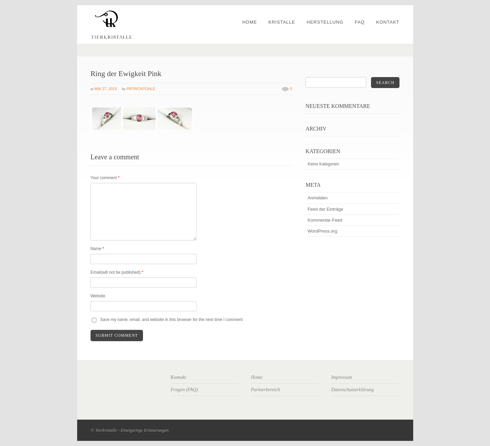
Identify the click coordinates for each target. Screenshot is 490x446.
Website (98, 296)
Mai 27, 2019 (105, 89)
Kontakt (387, 22)
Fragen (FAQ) (184, 389)
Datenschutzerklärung (352, 389)
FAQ (360, 22)
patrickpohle (141, 89)
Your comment (105, 177)
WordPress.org (322, 231)
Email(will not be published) (117, 272)
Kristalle (281, 22)
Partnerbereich (265, 389)
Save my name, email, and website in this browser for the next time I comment (171, 319)
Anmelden (318, 197)
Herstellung (325, 22)
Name (97, 248)
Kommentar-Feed (325, 220)
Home (249, 22)
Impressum (341, 377)
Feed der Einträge (325, 209)
